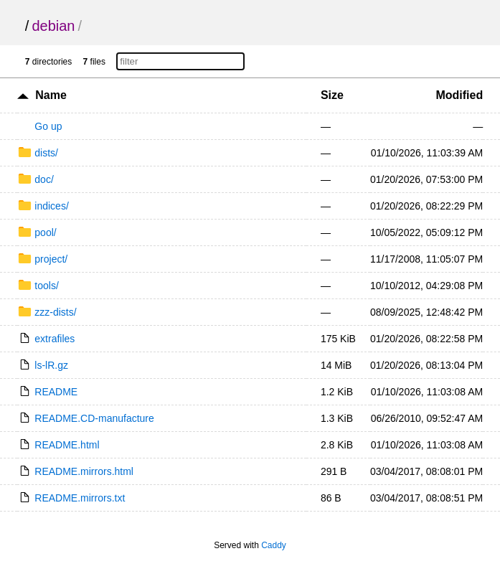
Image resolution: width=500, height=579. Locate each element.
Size (332, 95)
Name (51, 95)
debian (53, 26)
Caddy (273, 545)
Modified (459, 95)
